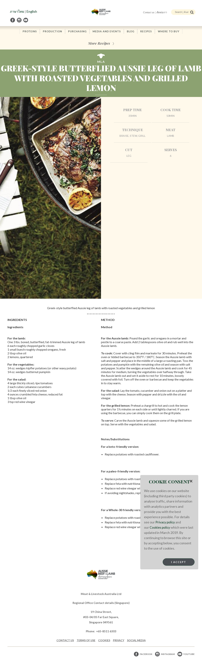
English (31, 11)
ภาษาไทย (17, 11)
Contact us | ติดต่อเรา (155, 12)
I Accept (178, 562)
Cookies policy (160, 527)
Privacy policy (165, 522)
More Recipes (99, 43)
